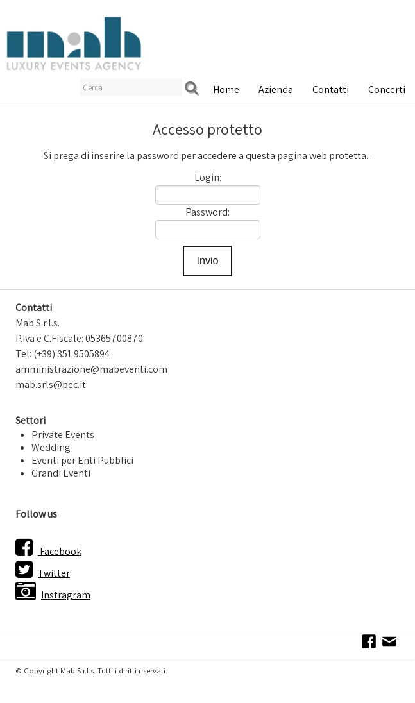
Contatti (330, 89)
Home (226, 89)
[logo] (73, 42)
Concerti (386, 89)
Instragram (52, 595)
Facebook (48, 551)
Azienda (275, 89)
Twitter (42, 573)
